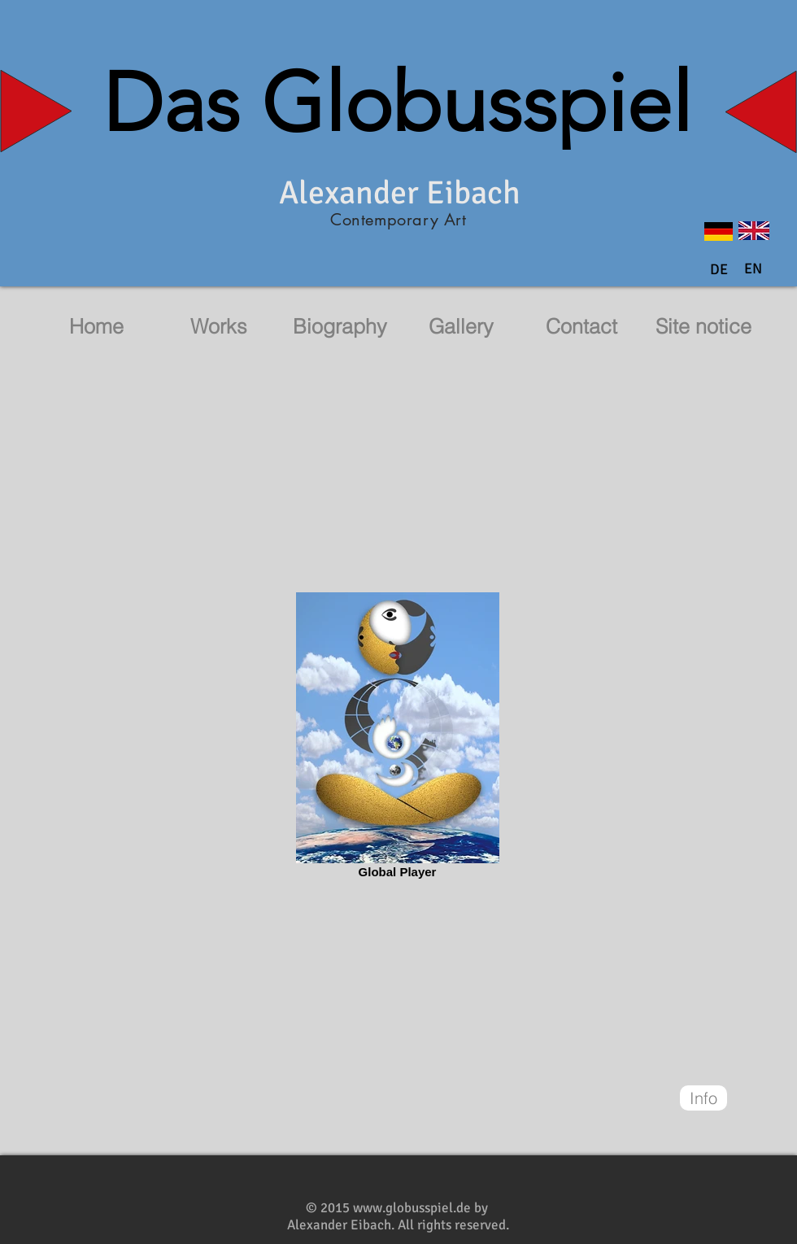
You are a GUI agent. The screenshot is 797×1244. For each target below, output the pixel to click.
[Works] (219, 326)
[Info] (703, 1098)
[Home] (96, 326)
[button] (753, 269)
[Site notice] (703, 326)
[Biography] (340, 326)
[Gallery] (461, 326)
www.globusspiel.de (412, 1207)
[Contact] (581, 326)
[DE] (719, 270)
